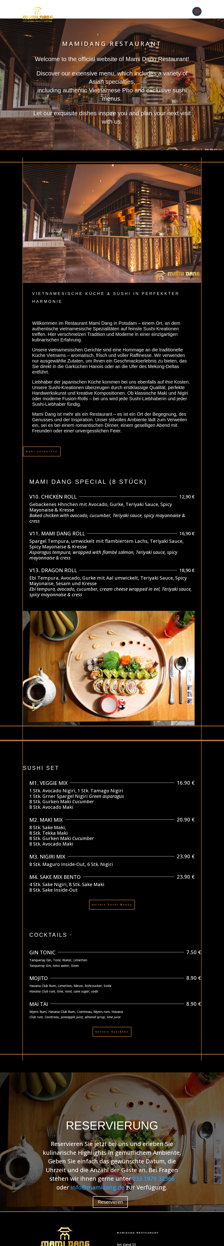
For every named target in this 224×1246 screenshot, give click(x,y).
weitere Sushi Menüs (112, 904)
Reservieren (110, 1202)
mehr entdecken (42, 451)
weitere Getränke (112, 1032)
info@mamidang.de (97, 1187)
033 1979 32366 (153, 1178)
